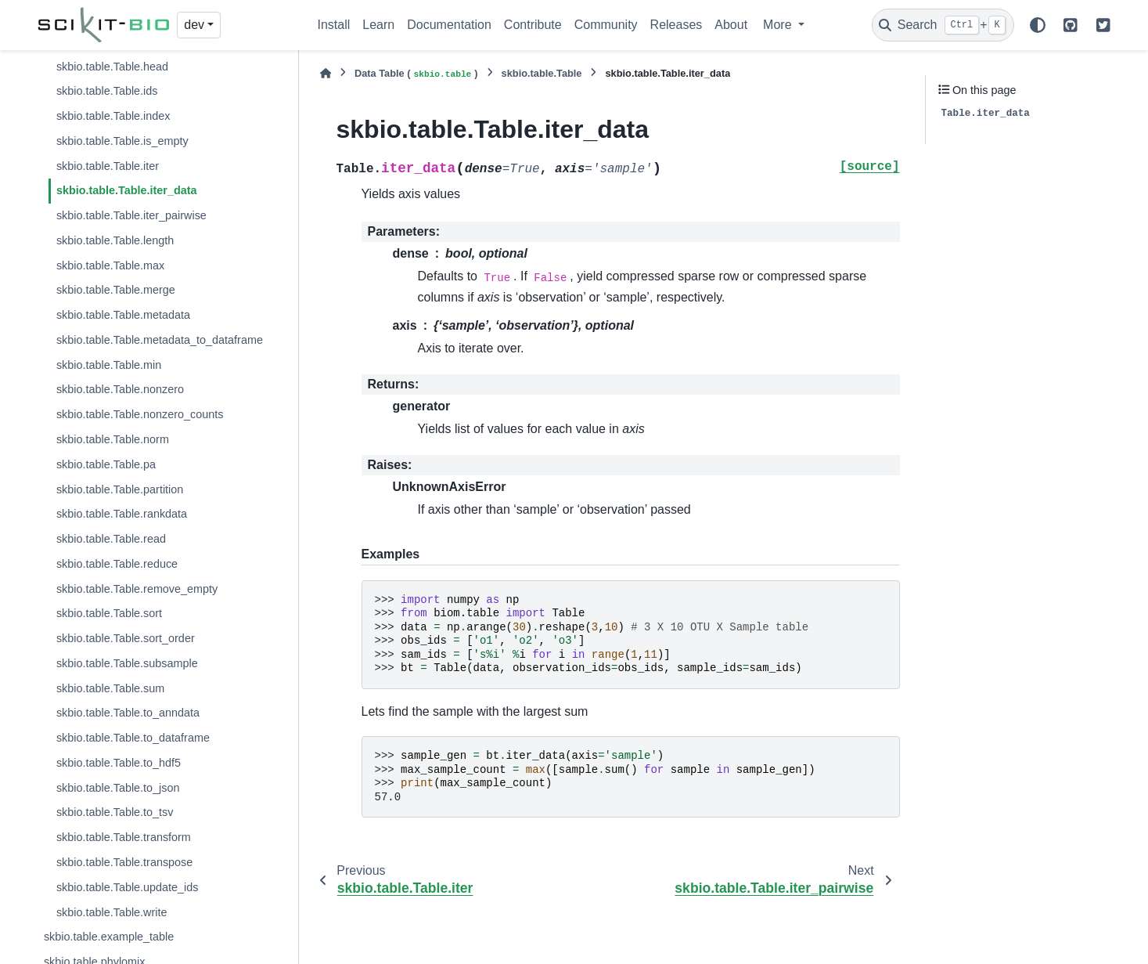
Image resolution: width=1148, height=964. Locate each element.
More (779, 24)
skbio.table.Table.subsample (127, 663)
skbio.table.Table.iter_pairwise (131, 215)
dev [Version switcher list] (194, 24)
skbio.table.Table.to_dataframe (133, 737)
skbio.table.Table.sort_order (125, 638)
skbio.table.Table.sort (109, 613)
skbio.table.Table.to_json (118, 788)
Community (606, 24)
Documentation (449, 24)
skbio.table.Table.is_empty (122, 141)
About (730, 24)
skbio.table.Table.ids (107, 91)
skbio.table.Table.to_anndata (128, 712)
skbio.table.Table (542, 73)
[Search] (943, 25)
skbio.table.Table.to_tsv (115, 812)
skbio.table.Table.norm (112, 439)
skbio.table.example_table (109, 936)
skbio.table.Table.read (111, 539)
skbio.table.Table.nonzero (120, 389)
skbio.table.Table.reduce (117, 564)
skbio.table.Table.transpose (124, 862)
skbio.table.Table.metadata (123, 315)
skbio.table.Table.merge (115, 289)
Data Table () (416, 74)
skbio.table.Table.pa (106, 464)
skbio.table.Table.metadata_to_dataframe (159, 340)
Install (334, 24)
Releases (676, 24)
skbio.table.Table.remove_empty (137, 589)
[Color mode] (1037, 25)
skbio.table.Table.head (112, 66)
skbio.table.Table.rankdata (121, 513)
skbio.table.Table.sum (110, 688)
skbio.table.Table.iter (107, 166)
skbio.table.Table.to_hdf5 (118, 762)
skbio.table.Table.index (113, 116)
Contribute (533, 24)
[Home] (325, 73)
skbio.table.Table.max (110, 265)
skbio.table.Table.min (108, 365)
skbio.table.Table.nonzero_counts (140, 414)
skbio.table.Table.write (111, 912)
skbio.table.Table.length (115, 240)
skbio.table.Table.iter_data (126, 190)
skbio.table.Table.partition (119, 489)
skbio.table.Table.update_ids (127, 887)
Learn (378, 24)
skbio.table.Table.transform (123, 837)
